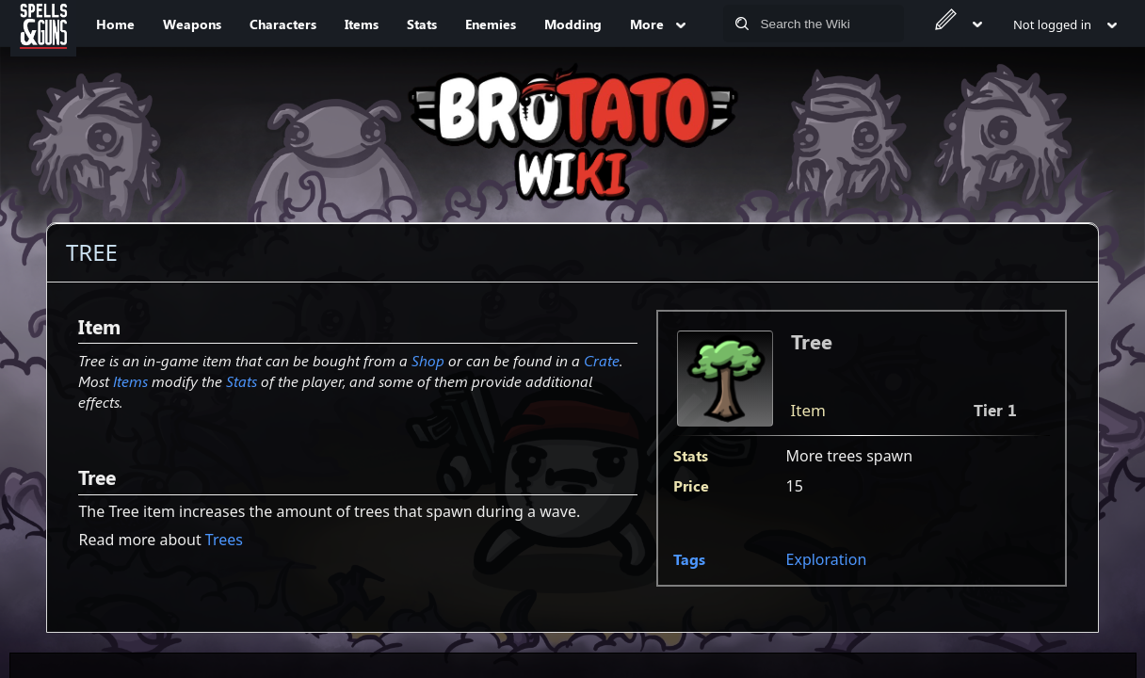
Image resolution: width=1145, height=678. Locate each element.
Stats (241, 381)
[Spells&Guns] (43, 23)
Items (130, 381)
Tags (689, 559)
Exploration (826, 559)
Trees (224, 539)
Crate (602, 360)
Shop (427, 360)
